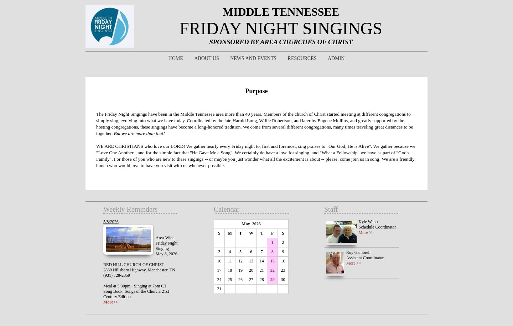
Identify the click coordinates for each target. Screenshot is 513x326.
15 (272, 261)
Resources (302, 58)
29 (272, 279)
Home (176, 58)
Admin (336, 58)
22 (272, 270)
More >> (366, 232)
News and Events (253, 58)
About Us (206, 58)
